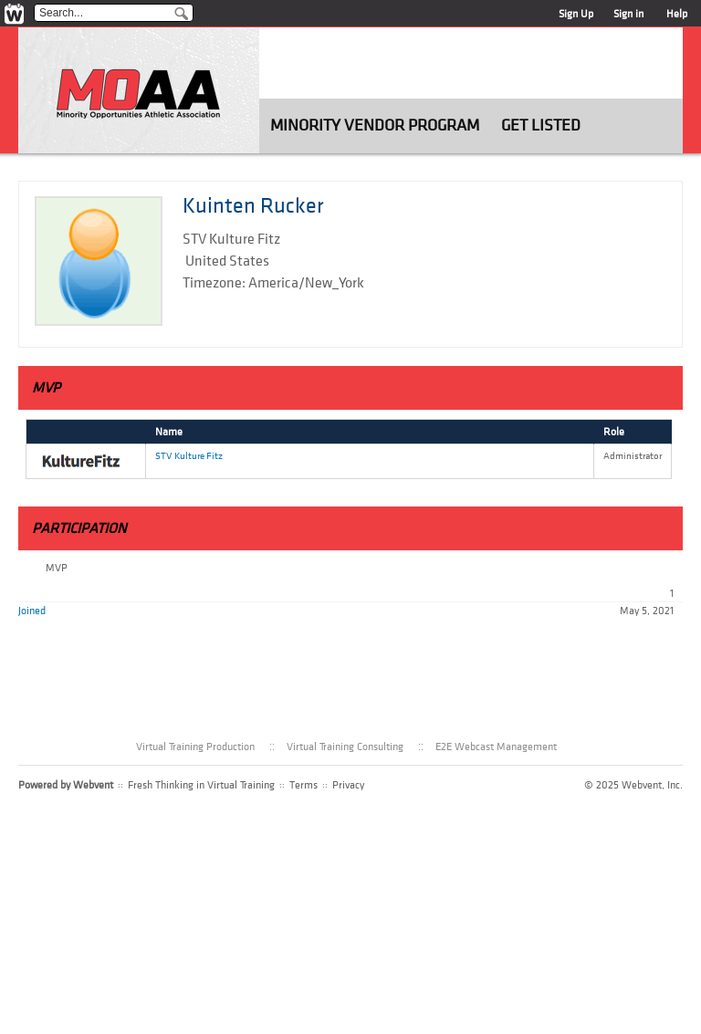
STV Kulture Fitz (189, 455)
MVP (57, 567)
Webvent (93, 785)
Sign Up (576, 13)
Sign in (628, 13)
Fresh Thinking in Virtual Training (201, 785)
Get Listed (541, 125)
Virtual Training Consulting (345, 746)
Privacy (348, 785)
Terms (303, 785)
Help (676, 13)
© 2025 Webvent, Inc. (633, 785)
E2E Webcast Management (496, 746)
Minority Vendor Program (374, 125)
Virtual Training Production (195, 746)
